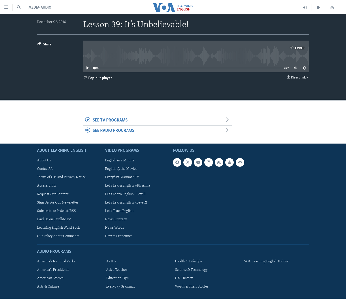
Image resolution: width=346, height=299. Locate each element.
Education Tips (117, 278)
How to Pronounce (118, 236)
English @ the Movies (121, 169)
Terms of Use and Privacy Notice (61, 177)
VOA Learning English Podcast (267, 261)
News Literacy (116, 219)
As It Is (111, 261)
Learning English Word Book (58, 228)
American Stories (50, 278)
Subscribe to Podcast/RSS (56, 211)
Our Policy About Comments (58, 236)
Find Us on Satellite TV (54, 219)
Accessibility (46, 186)
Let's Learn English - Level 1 (126, 194)
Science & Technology (191, 270)
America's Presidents (53, 270)
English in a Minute (119, 161)
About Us (44, 161)
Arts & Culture (48, 287)
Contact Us (45, 169)
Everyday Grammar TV (122, 177)
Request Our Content (52, 194)
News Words (114, 228)
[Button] (44, 45)
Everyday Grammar (120, 287)
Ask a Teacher (116, 270)
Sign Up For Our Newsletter (58, 202)
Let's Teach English (119, 211)
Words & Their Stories (192, 287)
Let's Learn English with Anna (127, 186)
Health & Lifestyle (188, 261)
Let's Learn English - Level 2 (126, 202)
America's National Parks (56, 261)
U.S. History (184, 278)
